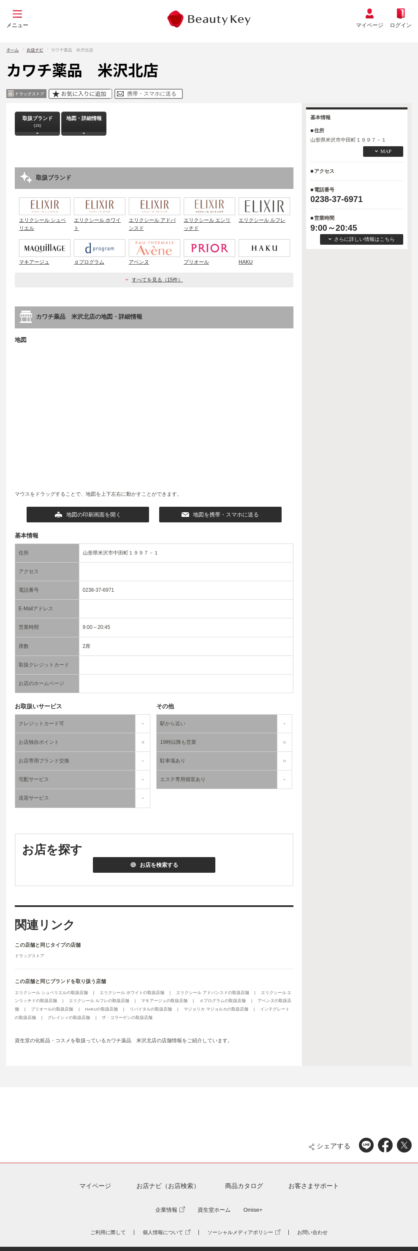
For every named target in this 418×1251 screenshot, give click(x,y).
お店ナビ (35, 49)
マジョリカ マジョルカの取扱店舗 (217, 1009)
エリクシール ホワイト (99, 220)
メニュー (17, 25)
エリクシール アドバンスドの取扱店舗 (213, 992)
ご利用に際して (108, 1232)
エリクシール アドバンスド (154, 220)
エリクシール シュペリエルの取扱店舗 (52, 992)
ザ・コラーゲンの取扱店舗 (127, 1017)
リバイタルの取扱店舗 (151, 1009)
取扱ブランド (37, 121)
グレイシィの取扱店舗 (69, 1017)
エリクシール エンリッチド (209, 220)
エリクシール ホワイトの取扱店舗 (133, 992)
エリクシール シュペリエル (45, 220)
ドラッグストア (29, 955)
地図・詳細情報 (84, 121)
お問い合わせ (312, 1232)
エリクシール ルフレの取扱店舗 (99, 1000)
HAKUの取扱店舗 (102, 1009)
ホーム (12, 49)
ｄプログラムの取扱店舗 (223, 1000)
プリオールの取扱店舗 (52, 1009)
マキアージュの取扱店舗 (165, 1000)
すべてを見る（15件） (157, 280)
